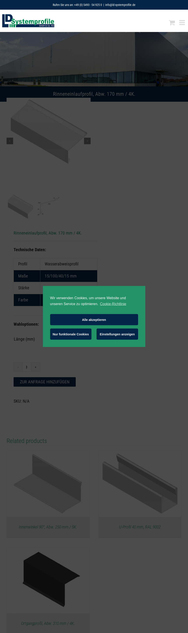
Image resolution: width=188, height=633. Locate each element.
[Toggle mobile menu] (182, 22)
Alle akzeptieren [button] (94, 320)
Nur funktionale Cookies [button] (71, 334)
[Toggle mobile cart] (172, 22)
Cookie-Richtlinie (113, 304)
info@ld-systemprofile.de (120, 5)
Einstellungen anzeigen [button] (117, 334)
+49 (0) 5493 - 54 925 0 (88, 5)
